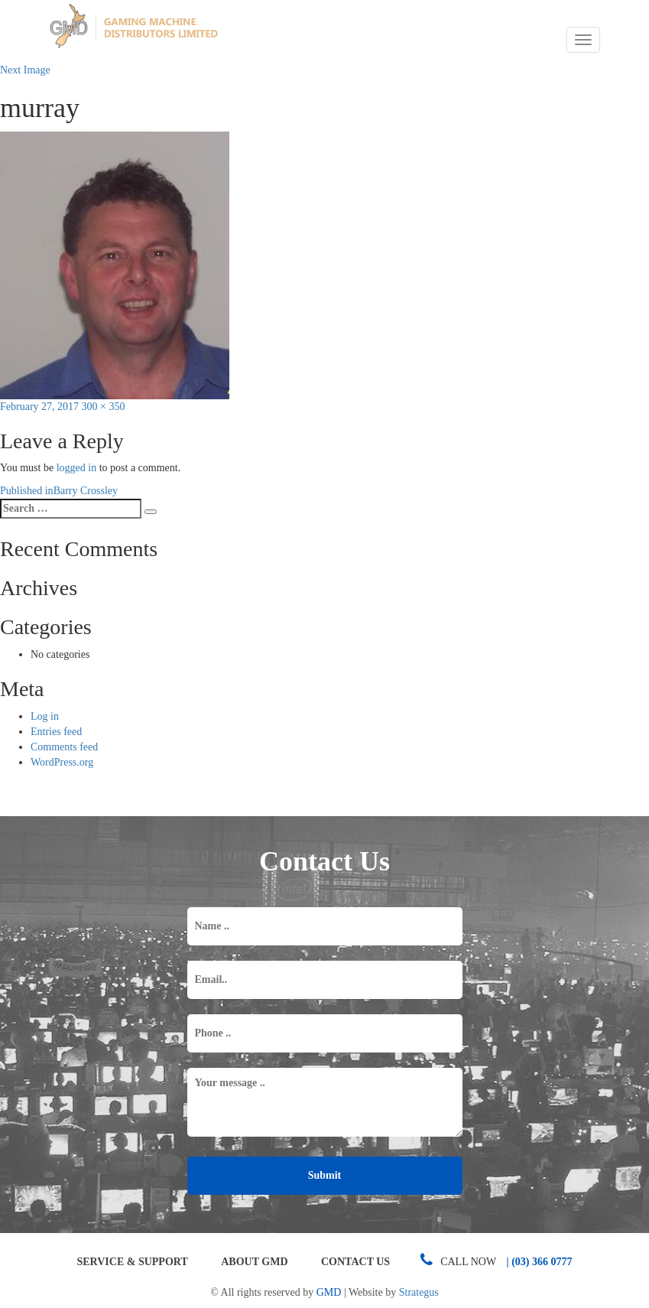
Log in (45, 716)
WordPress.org (62, 762)
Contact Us (355, 1261)
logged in (77, 467)
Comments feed (64, 747)
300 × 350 (103, 406)
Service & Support (131, 1261)
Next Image (25, 70)
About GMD (254, 1261)
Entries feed (56, 731)
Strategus (419, 1292)
